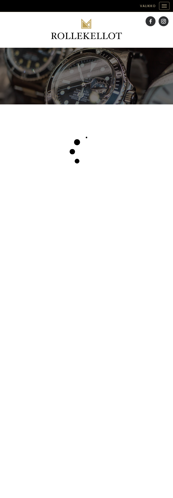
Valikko (148, 6)
